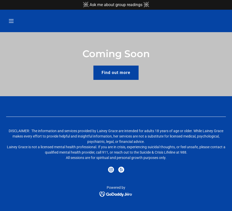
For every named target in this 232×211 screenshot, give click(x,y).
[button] (31, 21)
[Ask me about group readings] (116, 5)
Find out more (116, 72)
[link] (111, 170)
